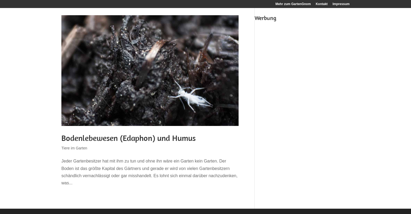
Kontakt (322, 4)
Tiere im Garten (74, 148)
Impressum (341, 4)
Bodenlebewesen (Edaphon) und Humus (128, 138)
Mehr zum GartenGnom (293, 4)
